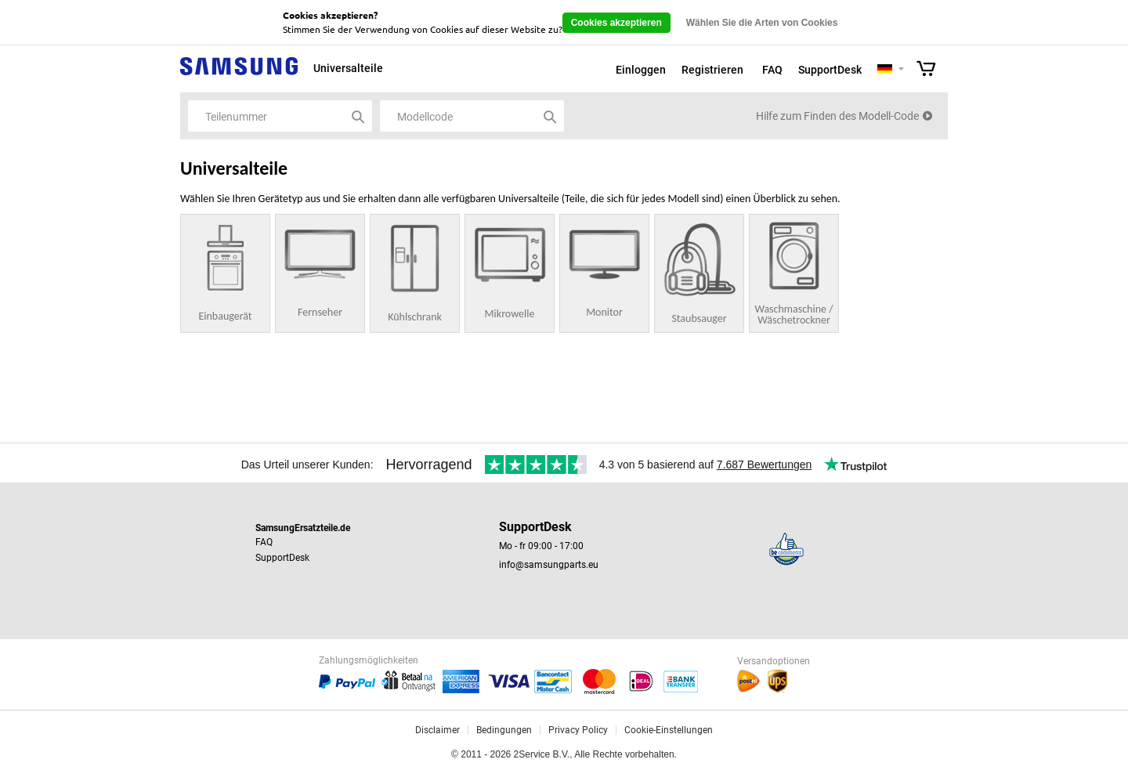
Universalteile (348, 68)
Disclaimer (437, 730)
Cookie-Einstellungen (668, 730)
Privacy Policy (578, 730)
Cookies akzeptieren (616, 22)
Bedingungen (504, 730)
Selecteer (901, 70)
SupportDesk (830, 69)
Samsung (239, 74)
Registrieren (712, 69)
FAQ (772, 69)
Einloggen (641, 69)
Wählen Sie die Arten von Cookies (762, 22)
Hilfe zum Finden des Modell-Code (837, 116)
